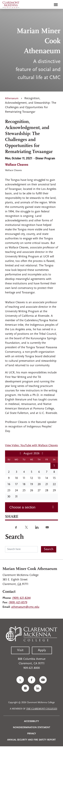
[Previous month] (20, 453)
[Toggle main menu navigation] (55, 4)
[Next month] (42, 453)
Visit (20, 650)
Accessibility (31, 721)
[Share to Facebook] (16, 527)
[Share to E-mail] (47, 527)
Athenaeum (11, 98)
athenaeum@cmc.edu (25, 607)
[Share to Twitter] (26, 527)
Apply (42, 650)
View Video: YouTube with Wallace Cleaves (31, 445)
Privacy (31, 733)
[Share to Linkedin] (36, 527)
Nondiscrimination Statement (31, 727)
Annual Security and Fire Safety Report (31, 740)
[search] (48, 4)
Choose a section (22, 507)
